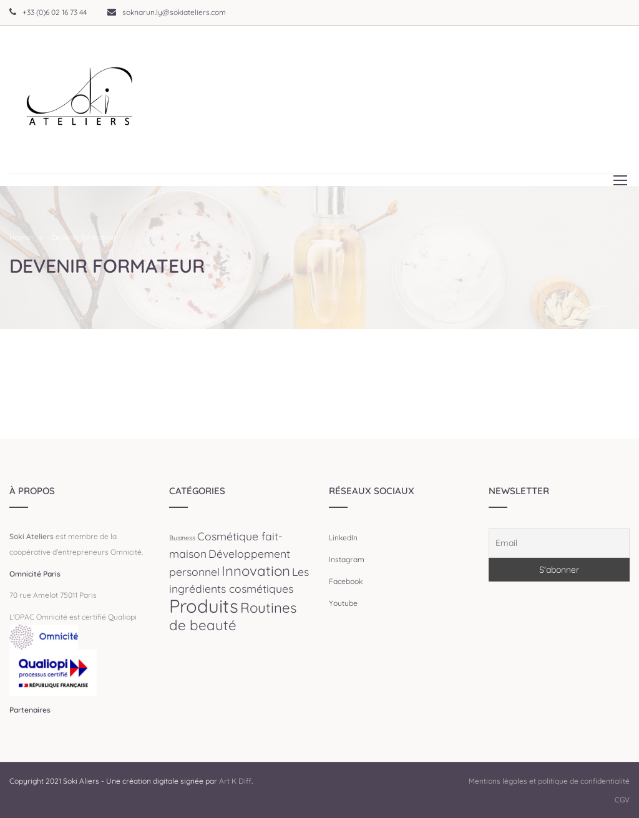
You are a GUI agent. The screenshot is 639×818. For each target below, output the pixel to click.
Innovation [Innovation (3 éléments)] (256, 571)
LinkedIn (343, 537)
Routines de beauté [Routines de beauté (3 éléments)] (232, 617)
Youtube (343, 603)
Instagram (346, 559)
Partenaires (30, 709)
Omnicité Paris (35, 573)
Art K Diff (235, 781)
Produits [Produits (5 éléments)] (203, 606)
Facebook (346, 581)
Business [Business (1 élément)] (182, 537)
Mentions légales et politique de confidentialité (549, 781)
